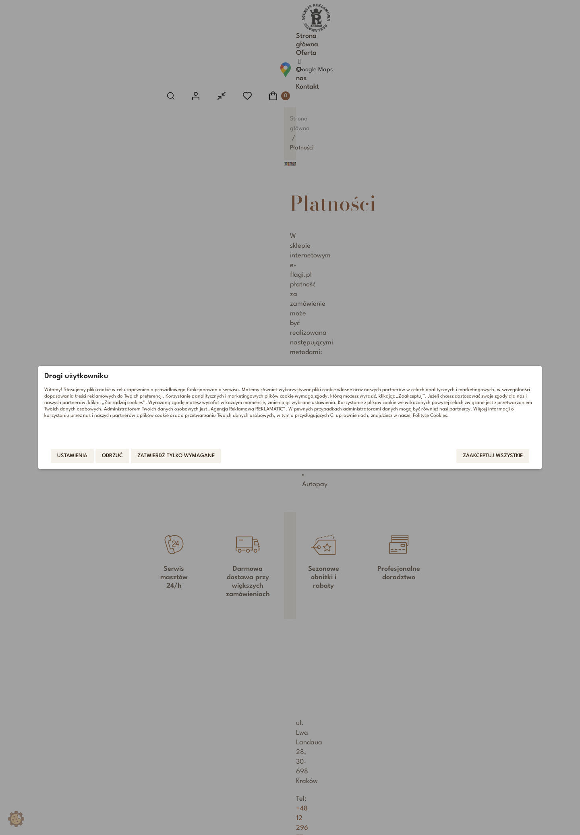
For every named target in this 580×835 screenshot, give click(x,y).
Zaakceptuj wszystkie (438, 457)
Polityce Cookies (193, 427)
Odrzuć (167, 457)
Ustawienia (127, 457)
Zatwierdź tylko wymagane (231, 457)
